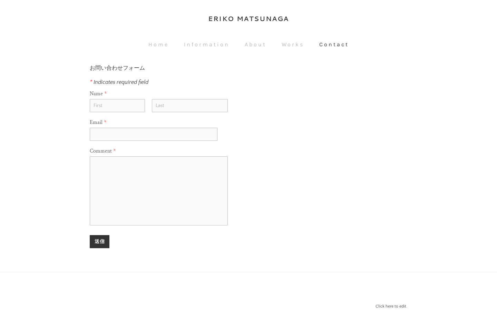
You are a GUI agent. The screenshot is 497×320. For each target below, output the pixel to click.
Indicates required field (119, 82)
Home (158, 44)
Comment (103, 151)
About (255, 44)
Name (98, 93)
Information (207, 44)
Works (293, 44)
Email (98, 122)
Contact (334, 44)
